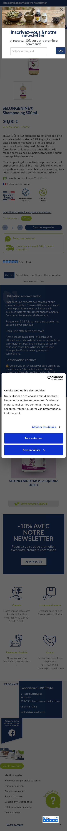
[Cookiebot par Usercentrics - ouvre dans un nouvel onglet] (48, 378)
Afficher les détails (44, 427)
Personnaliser (34, 450)
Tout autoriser (34, 438)
